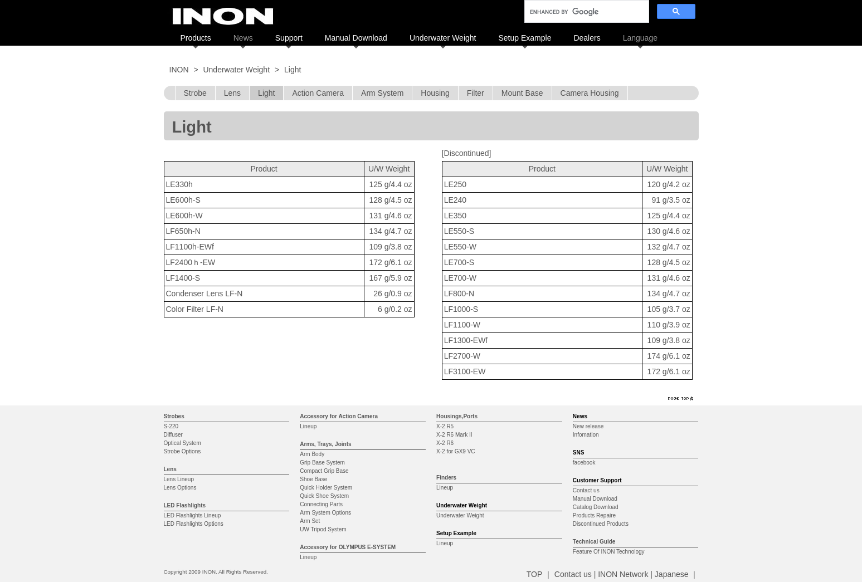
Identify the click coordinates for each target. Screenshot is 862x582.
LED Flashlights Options (193, 524)
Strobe (195, 93)
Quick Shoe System (324, 496)
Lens (232, 93)
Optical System (182, 443)
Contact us (586, 490)
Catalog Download (596, 507)
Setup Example (524, 37)
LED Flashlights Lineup (192, 515)
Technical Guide (594, 542)
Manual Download (356, 37)
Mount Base (522, 93)
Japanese (672, 574)
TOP (534, 574)
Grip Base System (322, 462)
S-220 (171, 426)
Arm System (382, 93)
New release (588, 426)
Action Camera (318, 93)
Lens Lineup (179, 479)
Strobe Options (182, 451)
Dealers (586, 37)
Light (266, 93)
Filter (475, 93)
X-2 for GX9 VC (455, 451)
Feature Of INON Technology (609, 552)
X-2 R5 (445, 426)
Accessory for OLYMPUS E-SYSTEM (348, 547)
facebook (584, 462)
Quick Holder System (326, 488)
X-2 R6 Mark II (454, 435)
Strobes (174, 416)
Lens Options (180, 488)
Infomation (586, 435)
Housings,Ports (457, 416)
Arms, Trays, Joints (325, 444)
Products (196, 37)
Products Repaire (594, 515)
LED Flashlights (185, 505)
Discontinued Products (601, 524)
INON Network (623, 574)
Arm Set (310, 521)
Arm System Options (325, 513)
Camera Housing (590, 93)
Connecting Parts (321, 504)
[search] (585, 12)
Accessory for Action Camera (339, 416)
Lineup (308, 426)
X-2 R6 (445, 443)
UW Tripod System (323, 529)
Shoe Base (313, 479)
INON (179, 69)
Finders (446, 478)
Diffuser (173, 435)
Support (289, 37)
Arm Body (312, 454)
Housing (435, 93)
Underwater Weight (443, 37)
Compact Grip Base (324, 471)
